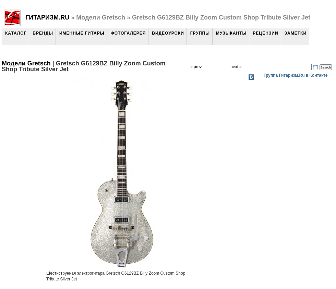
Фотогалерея (128, 33)
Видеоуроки (168, 33)
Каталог (15, 33)
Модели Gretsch (26, 63)
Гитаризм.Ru (47, 17)
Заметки (296, 33)
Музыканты (231, 33)
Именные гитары (81, 33)
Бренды (43, 33)
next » (236, 66)
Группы (200, 33)
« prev (196, 66)
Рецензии (265, 33)
